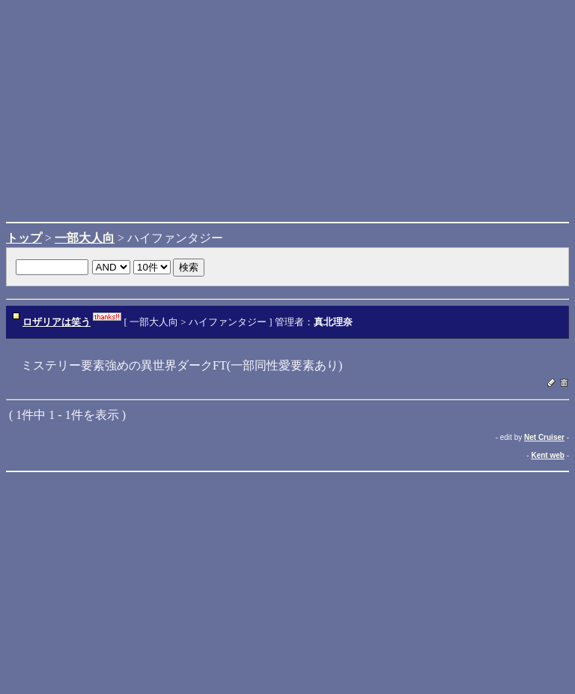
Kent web (547, 455)
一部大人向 (85, 238)
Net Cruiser (544, 437)
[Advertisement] (287, 111)
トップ (24, 238)
